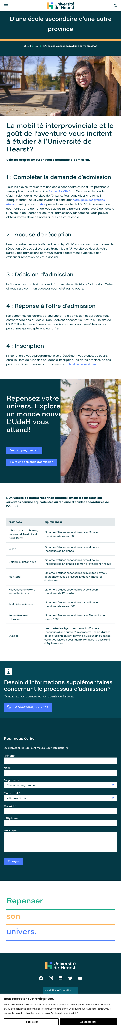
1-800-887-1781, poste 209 (31, 707)
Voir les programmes (24, 449)
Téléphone (10, 817)
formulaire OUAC (60, 191)
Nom (8, 767)
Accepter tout (88, 1021)
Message (10, 830)
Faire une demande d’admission (31, 462)
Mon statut (12, 792)
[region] (60, 1011)
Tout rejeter (31, 1021)
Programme (11, 779)
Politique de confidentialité (66, 1013)
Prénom (9, 755)
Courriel (10, 805)
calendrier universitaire (82, 364)
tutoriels (41, 204)
